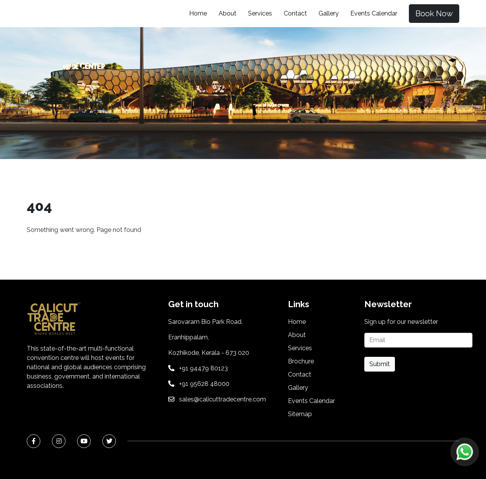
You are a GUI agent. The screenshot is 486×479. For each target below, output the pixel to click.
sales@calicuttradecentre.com (222, 399)
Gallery (329, 13)
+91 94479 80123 (203, 368)
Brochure (301, 361)
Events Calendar (373, 13)
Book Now (434, 13)
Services (260, 13)
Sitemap (300, 414)
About (227, 13)
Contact (295, 13)
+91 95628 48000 (204, 383)
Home (198, 13)
